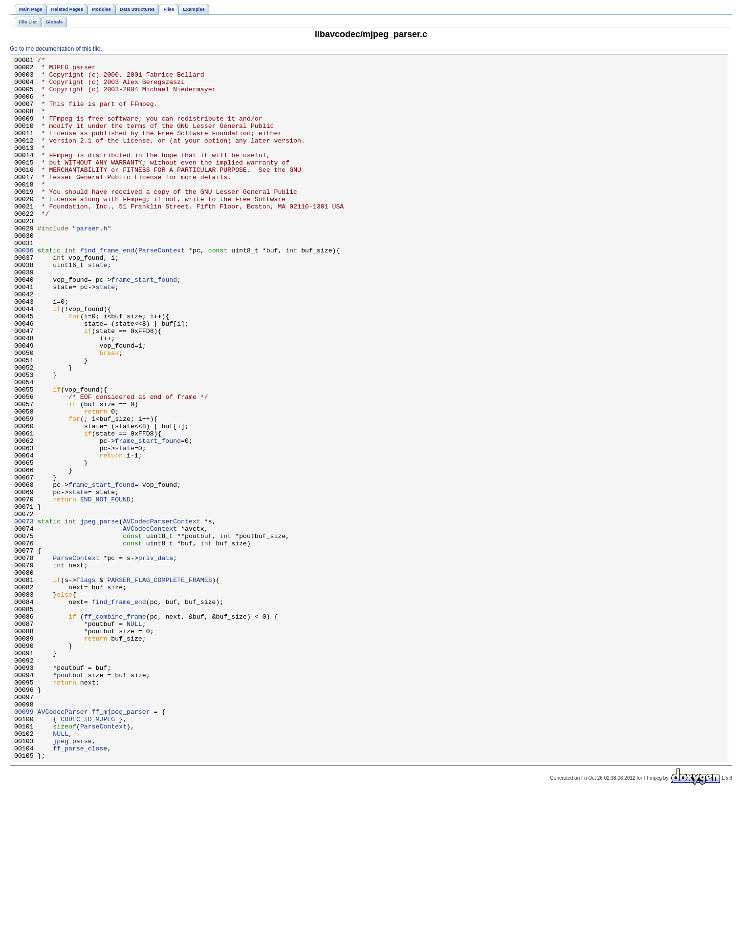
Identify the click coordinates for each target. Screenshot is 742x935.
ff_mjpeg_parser (121, 843)
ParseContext (161, 289)
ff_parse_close (80, 887)
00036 (24, 289)
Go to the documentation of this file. (56, 48)
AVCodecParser (63, 843)
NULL (134, 737)
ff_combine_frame (115, 729)
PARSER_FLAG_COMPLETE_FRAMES (159, 685)
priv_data (155, 658)
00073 (24, 614)
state (98, 307)
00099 (24, 843)
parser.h (91, 263)
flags (86, 685)
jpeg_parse (99, 614)
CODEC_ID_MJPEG (88, 852)
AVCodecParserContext (161, 614)
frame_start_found (144, 324)
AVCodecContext (150, 623)
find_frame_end (107, 289)
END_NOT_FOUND (105, 588)
